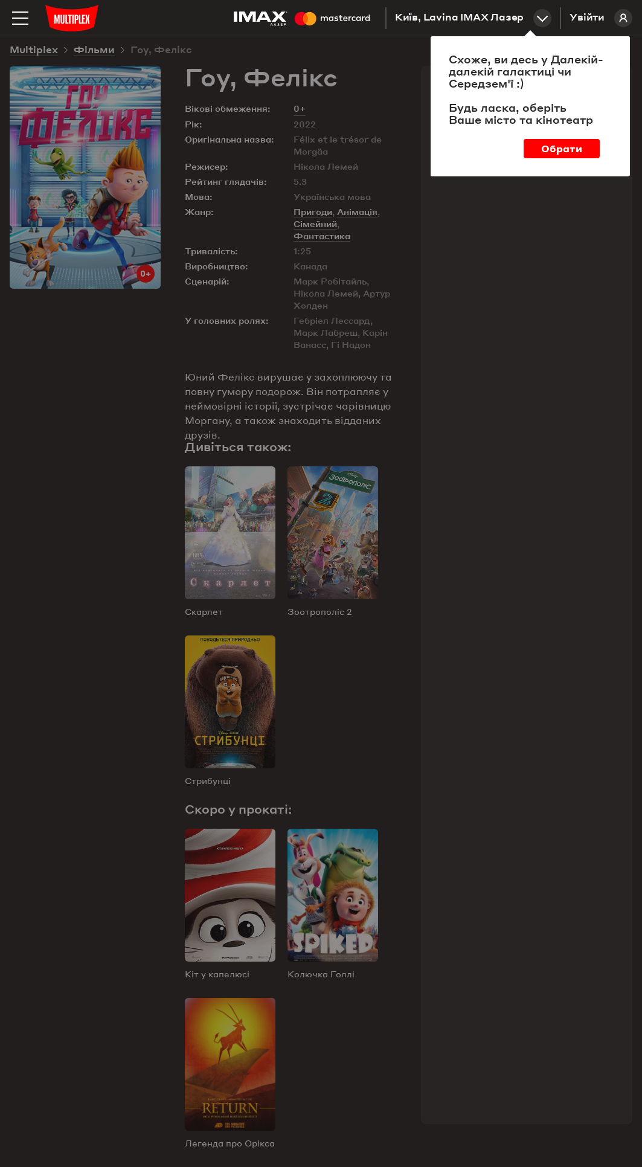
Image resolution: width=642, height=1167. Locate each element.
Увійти (601, 18)
